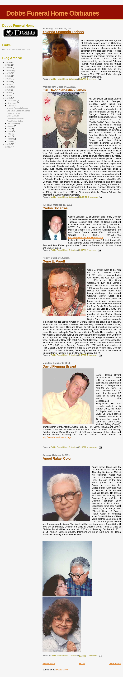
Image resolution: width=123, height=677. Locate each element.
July (10, 129)
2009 (7, 147)
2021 (7, 70)
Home (82, 663)
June (10, 131)
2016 (7, 84)
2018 (7, 79)
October (11, 106)
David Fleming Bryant (59, 366)
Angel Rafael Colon (57, 458)
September (13, 123)
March (10, 139)
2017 (7, 81)
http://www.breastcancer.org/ (56, 437)
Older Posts (115, 663)
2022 (7, 67)
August (11, 126)
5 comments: (92, 355)
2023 (7, 65)
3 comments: (92, 656)
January (11, 141)
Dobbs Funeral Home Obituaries (52, 13)
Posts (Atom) (62, 669)
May (10, 134)
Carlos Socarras (55, 208)
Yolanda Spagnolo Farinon (63, 32)
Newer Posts (48, 663)
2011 (7, 98)
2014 (7, 90)
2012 (7, 95)
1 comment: (92, 79)
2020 (7, 73)
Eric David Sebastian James (64, 90)
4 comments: (92, 447)
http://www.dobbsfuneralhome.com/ (85, 237)
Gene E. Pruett (53, 261)
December (12, 101)
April (10, 136)
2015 (7, 87)
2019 (7, 76)
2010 (7, 144)
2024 (7, 62)
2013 (7, 92)
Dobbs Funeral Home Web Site (16, 49)
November (12, 103)
